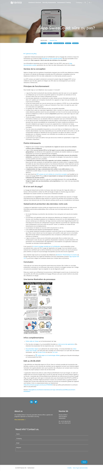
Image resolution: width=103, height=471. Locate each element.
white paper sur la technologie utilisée (49, 355)
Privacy (50, 43)
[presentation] (77, 456)
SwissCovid (75, 43)
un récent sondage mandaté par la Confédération (46, 246)
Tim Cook (54, 352)
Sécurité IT (68, 43)
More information (20, 419)
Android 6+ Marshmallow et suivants (66, 255)
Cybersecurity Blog (30, 53)
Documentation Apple (32, 349)
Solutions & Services (34, 2)
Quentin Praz (53, 40)
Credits (69, 468)
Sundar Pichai (41, 352)
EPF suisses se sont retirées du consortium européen (51, 174)
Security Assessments (49, 2)
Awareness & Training (64, 2)
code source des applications (66, 344)
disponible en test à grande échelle (52, 58)
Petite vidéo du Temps (32, 341)
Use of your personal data (80, 468)
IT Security (43, 43)
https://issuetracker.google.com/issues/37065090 (38, 385)
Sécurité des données (58, 43)
